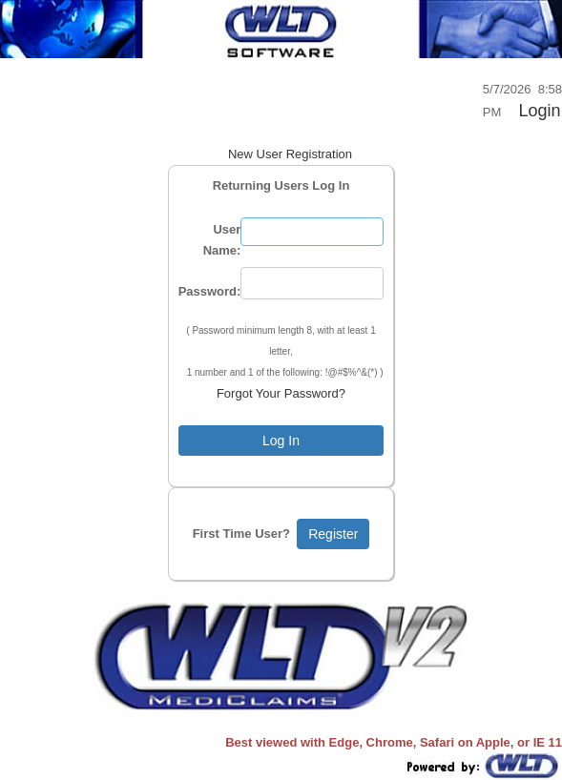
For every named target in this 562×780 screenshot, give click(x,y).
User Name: (222, 239)
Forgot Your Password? (281, 393)
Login (539, 110)
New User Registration (290, 154)
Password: (209, 291)
